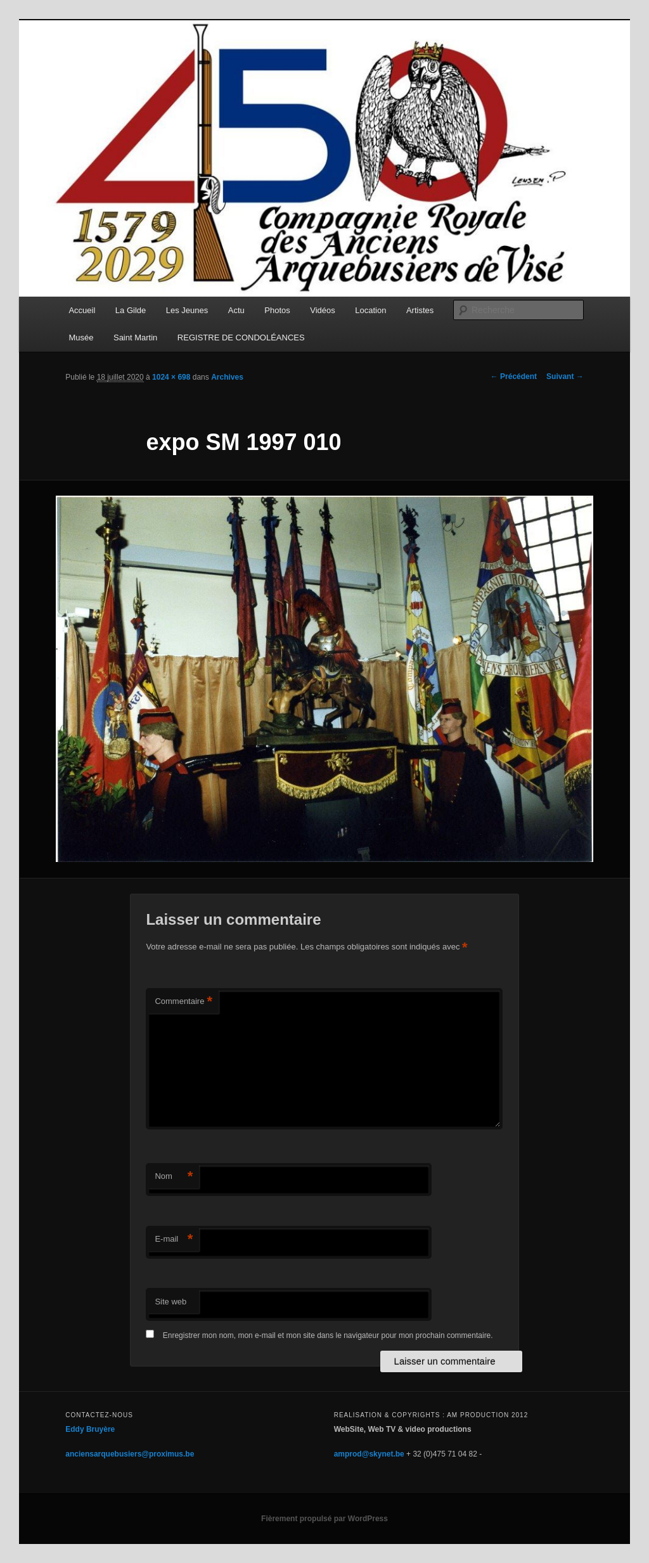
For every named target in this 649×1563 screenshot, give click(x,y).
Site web (170, 1301)
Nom (174, 1176)
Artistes (420, 310)
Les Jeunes (187, 310)
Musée (80, 337)
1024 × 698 (171, 377)
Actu (236, 310)
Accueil (81, 310)
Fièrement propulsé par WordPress (324, 1518)
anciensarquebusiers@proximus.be (129, 1454)
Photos (277, 310)
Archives (227, 377)
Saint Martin (135, 337)
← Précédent (514, 376)
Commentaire (183, 1002)
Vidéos (322, 310)
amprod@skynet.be (369, 1454)
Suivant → (565, 376)
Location (370, 310)
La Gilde (130, 310)
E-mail (174, 1239)
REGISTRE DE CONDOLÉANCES (241, 337)
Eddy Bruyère (90, 1429)
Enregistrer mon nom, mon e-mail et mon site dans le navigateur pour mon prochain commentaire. (328, 1335)
